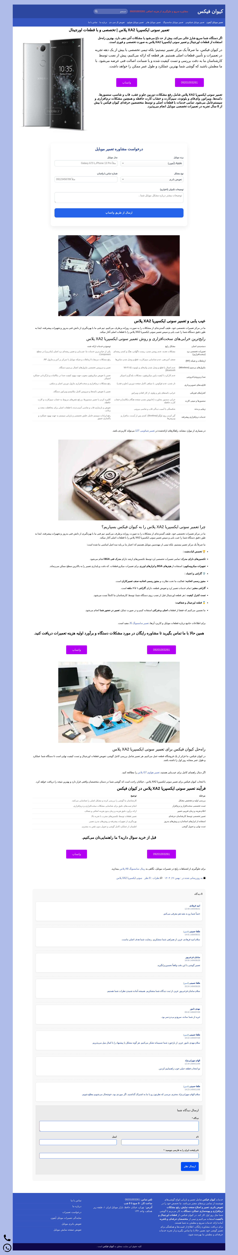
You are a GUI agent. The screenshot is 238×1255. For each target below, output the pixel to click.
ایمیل (114, 1136)
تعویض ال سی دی (117, 22)
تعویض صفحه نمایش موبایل (67, 1229)
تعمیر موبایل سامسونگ (173, 22)
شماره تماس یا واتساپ (107, 173)
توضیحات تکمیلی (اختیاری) (172, 189)
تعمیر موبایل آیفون (214, 22)
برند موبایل (179, 157)
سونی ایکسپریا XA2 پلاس (129, 878)
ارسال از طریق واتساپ (118, 212)
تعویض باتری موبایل (71, 1224)
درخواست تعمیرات (71, 1212)
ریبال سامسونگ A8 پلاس (132, 868)
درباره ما (103, 22)
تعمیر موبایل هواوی (135, 22)
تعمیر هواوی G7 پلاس (149, 772)
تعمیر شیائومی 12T (145, 430)
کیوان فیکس (210, 11)
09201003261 (132, 1199)
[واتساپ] (7, 1248)
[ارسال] (96, 11)
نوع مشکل (179, 173)
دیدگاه (195, 1118)
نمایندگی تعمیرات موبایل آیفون (66, 1218)
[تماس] (7, 1238)
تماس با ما (92, 22)
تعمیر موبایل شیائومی (194, 22)
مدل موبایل (112, 157)
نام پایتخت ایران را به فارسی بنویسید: (181, 1150)
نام (197, 1136)
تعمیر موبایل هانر (153, 22)
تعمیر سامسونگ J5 (139, 623)
